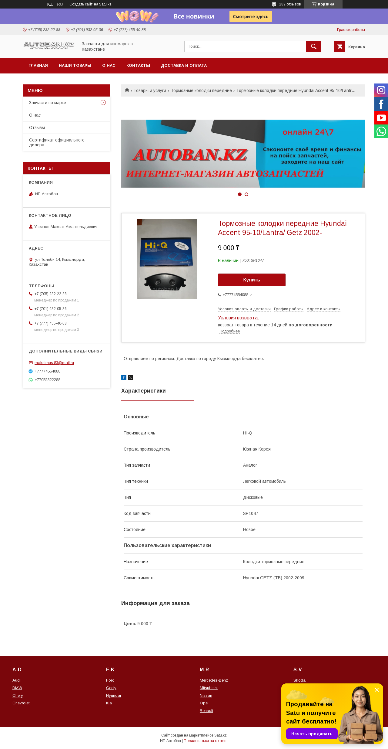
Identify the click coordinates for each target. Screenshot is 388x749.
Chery (17, 695)
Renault (206, 710)
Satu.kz (220, 735)
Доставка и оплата (184, 65)
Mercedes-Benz (214, 680)
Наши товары (75, 65)
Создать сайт (80, 4)
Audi (16, 680)
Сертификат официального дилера (57, 142)
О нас (108, 65)
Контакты (138, 65)
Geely (111, 688)
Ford (110, 680)
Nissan (206, 695)
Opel (204, 703)
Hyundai (113, 695)
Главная (38, 65)
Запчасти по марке (47, 102)
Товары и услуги (149, 90)
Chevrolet (20, 703)
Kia (109, 703)
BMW (17, 688)
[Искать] (313, 46)
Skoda (299, 680)
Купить (251, 279)
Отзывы (37, 127)
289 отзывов (290, 4)
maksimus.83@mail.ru (54, 362)
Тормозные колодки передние (201, 90)
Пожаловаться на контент (206, 741)
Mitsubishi (209, 688)
